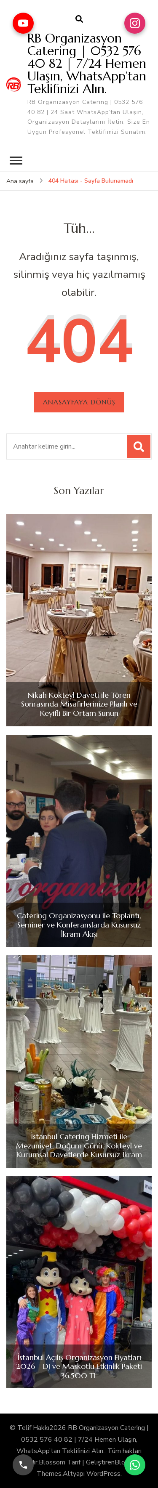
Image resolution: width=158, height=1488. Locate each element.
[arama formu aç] (79, 19)
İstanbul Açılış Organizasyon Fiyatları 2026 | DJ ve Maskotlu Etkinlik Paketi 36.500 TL (79, 1366)
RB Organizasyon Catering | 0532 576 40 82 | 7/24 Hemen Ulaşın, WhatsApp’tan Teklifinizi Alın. (86, 63)
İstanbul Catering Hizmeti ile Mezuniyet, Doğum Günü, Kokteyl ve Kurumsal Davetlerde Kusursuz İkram (79, 1145)
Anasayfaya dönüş (79, 402)
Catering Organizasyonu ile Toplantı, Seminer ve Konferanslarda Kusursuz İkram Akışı (79, 924)
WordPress (103, 1473)
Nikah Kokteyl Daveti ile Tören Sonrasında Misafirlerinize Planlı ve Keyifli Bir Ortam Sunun (79, 704)
